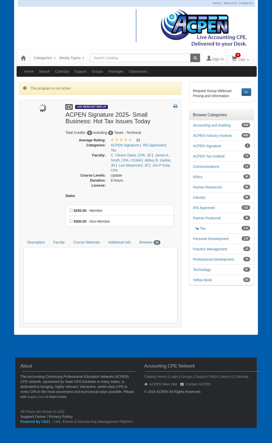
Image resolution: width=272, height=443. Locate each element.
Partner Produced (207, 218)
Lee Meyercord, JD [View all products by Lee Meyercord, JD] (134, 165)
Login (173, 377)
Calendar (62, 71)
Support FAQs (206, 377)
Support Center (33, 417)
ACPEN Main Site (163, 384)
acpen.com (35, 397)
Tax (201, 228)
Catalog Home (155, 377)
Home (216, 3)
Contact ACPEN (198, 384)
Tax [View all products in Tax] (113, 150)
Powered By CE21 (35, 422)
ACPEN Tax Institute (209, 156)
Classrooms (138, 71)
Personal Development (211, 239)
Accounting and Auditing (212, 125)
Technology (202, 270)
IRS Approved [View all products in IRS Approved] (153, 145)
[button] (175, 106)
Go (246, 92)
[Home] (23, 58)
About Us (229, 3)
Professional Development (213, 259)
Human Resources (207, 187)
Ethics (198, 177)
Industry (199, 197)
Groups (97, 71)
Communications (206, 167)
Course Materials (86, 242)
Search (44, 71)
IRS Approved (204, 208)
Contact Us (246, 3)
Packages (116, 71)
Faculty (59, 242)
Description (36, 242)
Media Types (71, 58)
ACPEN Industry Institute (212, 136)
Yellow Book (202, 280)
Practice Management (210, 249)
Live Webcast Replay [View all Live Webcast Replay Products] (91, 106)
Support (80, 71)
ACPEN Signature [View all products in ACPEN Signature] (125, 145)
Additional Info (119, 242)
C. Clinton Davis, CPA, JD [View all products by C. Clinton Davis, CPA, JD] (131, 155)
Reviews (149, 242)
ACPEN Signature (207, 146)
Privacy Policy (61, 417)
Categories (45, 58)
